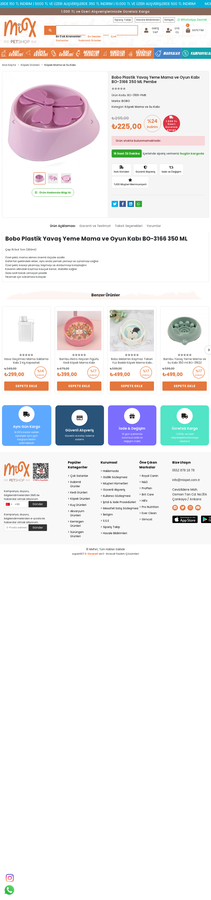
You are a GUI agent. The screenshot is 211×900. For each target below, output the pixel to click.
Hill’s (144, 501)
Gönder (38, 504)
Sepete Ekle (26, 386)
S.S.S (106, 521)
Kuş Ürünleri (78, 505)
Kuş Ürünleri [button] (66, 53)
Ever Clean (149, 513)
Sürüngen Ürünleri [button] (144, 53)
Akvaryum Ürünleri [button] (91, 53)
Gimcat (147, 519)
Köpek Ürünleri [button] (41, 53)
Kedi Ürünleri (78, 492)
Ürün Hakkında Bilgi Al (53, 192)
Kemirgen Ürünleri (77, 524)
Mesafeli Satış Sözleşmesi (116, 508)
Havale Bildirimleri (147, 19)
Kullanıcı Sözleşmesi (116, 496)
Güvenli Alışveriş (114, 490)
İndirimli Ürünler (89, 40)
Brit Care (148, 494)
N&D (145, 482)
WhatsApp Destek (192, 20)
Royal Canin (150, 476)
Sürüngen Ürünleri (77, 534)
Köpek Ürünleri (80, 499)
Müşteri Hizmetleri (115, 483)
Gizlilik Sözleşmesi (115, 477)
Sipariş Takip (122, 19)
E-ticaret (91, 554)
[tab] (62, 226)
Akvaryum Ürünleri (77, 513)
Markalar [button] (171, 53)
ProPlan (147, 488)
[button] (195, 30)
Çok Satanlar (79, 476)
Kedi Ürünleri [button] (16, 53)
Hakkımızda (111, 471)
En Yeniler (94, 36)
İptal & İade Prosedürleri (116, 502)
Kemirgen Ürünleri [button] (117, 53)
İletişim (169, 19)
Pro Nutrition (150, 507)
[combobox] (8, 504)
